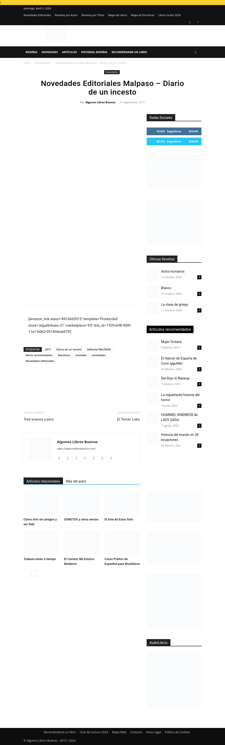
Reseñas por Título (92, 15)
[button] (195, 52)
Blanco (166, 288)
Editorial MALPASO (99, 349)
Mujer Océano (171, 342)
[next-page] (34, 573)
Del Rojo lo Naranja (175, 378)
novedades (99, 355)
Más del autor (76, 481)
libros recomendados (39, 355)
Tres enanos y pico (39, 419)
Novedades (50, 52)
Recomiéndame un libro (129, 52)
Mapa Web (119, 732)
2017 (48, 349)
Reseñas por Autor (66, 15)
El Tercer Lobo (128, 419)
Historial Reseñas (94, 52)
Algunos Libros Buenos (100, 102)
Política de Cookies (177, 732)
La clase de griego (174, 304)
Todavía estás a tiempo (40, 559)
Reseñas (31, 52)
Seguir (193, 131)
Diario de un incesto (69, 349)
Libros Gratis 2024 (169, 15)
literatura (64, 355)
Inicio (27, 63)
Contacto (136, 732)
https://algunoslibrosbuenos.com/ (76, 448)
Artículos (69, 52)
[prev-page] (27, 573)
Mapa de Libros (117, 15)
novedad (80, 355)
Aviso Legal (153, 732)
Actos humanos (173, 271)
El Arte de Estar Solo (119, 519)
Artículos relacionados (43, 481)
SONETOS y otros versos (81, 519)
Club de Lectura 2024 (94, 732)
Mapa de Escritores (143, 15)
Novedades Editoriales (37, 15)
